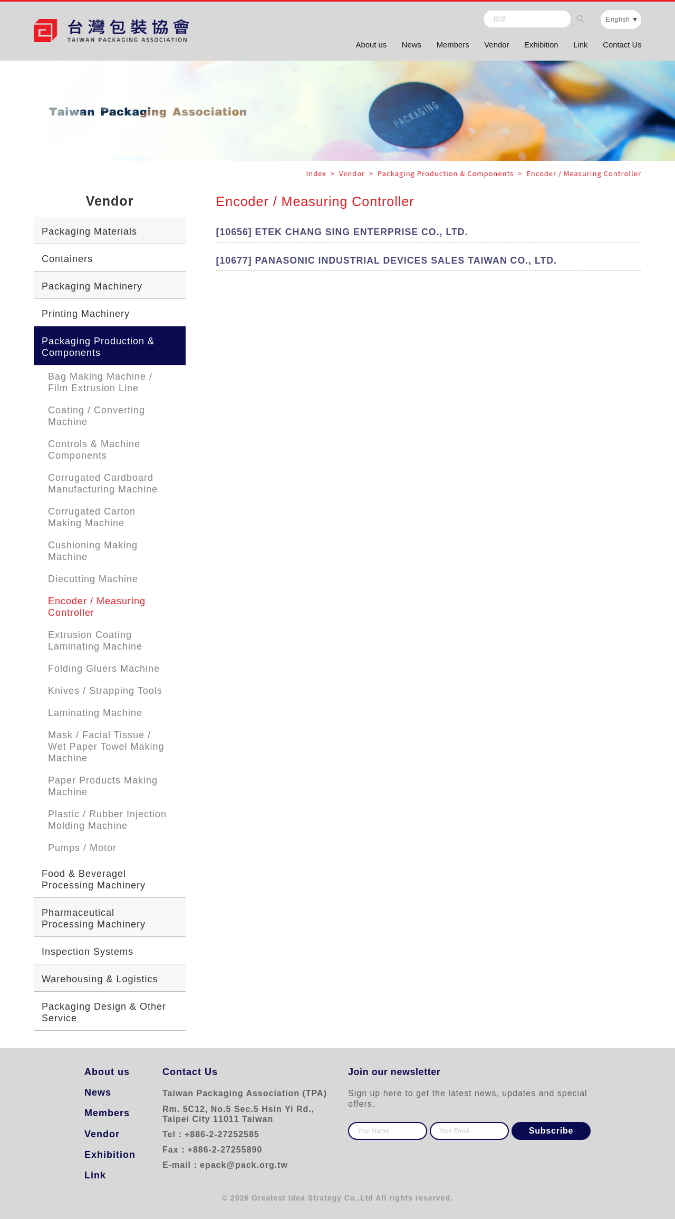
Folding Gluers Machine (104, 668)
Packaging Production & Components (98, 347)
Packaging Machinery (92, 286)
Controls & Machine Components (94, 450)
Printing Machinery (86, 313)
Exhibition (539, 46)
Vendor (493, 46)
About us (364, 46)
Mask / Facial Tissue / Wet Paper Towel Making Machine (106, 746)
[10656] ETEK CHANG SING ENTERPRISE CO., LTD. (344, 232)
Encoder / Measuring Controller (97, 607)
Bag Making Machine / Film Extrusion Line (100, 382)
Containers (67, 259)
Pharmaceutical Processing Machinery (94, 918)
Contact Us (621, 46)
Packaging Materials (89, 231)
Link (579, 46)
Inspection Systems (87, 951)
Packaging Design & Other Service (104, 1012)
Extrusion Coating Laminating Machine (95, 641)
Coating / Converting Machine (96, 416)
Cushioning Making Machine (93, 551)
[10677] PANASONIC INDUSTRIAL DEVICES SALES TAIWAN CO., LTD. (389, 261)
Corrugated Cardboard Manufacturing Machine (103, 483)
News (407, 46)
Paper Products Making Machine (103, 786)
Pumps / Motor (82, 848)
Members (448, 46)
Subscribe (551, 1130)
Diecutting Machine (93, 579)
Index (317, 173)
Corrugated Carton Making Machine (92, 517)
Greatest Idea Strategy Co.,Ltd (312, 1198)
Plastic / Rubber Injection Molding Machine (107, 820)
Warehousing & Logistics (100, 979)
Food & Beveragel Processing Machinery (94, 879)
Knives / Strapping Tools (105, 690)
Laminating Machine (95, 713)
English (618, 20)
